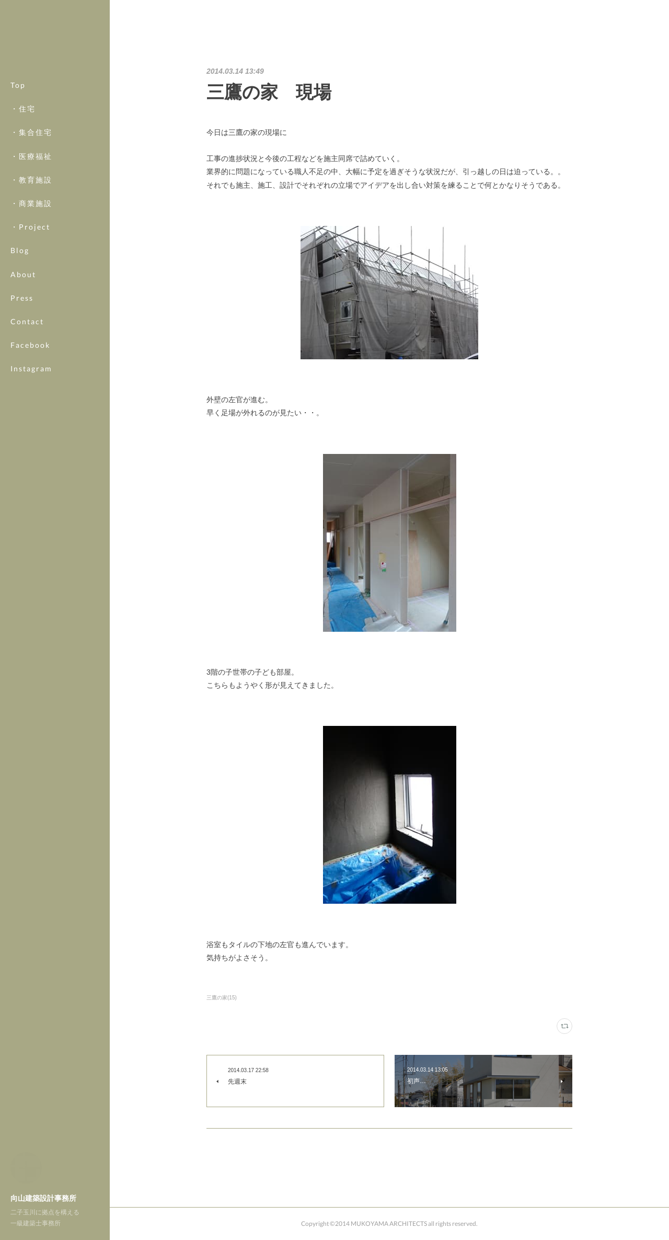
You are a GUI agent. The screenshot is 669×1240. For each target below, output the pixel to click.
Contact (27, 321)
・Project (30, 226)
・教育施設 (31, 179)
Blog (19, 250)
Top (18, 85)
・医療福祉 (31, 156)
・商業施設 (31, 203)
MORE (23, 344)
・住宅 (23, 108)
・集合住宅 (31, 132)
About (23, 274)
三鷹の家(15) (221, 997)
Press (21, 297)
